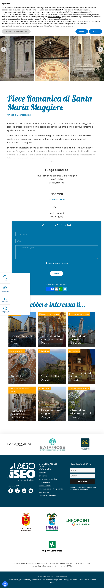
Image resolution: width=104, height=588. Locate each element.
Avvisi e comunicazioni (48, 479)
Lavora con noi (45, 485)
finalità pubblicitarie (54, 17)
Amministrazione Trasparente (51, 489)
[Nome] (82, 470)
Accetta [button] (95, 31)
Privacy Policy (62, 263)
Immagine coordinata (47, 495)
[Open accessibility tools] (5, 584)
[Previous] (3, 49)
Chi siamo (43, 476)
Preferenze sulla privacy (42, 580)
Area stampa (44, 492)
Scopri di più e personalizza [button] (16, 31)
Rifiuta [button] (81, 31)
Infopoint (42, 472)
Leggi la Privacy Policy (79, 487)
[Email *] (82, 476)
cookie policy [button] (84, 10)
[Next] (100, 49)
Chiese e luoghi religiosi (19, 115)
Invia (56, 273)
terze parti (37, 12)
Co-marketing (44, 482)
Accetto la (58, 263)
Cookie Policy (25, 580)
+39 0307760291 (58, 199)
